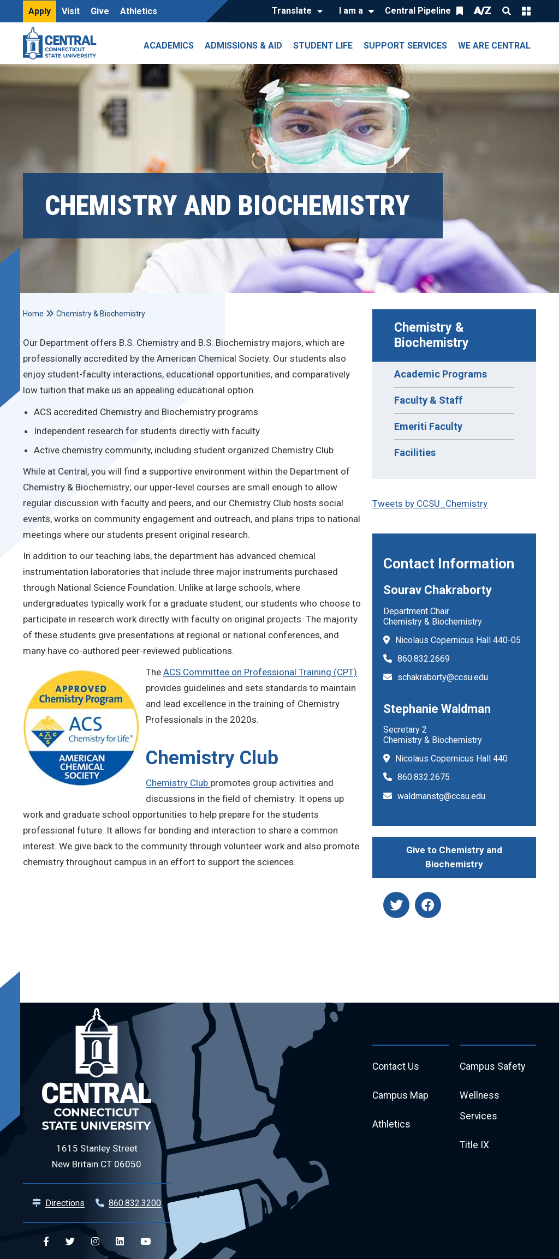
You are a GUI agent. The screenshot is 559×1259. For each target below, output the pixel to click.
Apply (39, 11)
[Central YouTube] (145, 1242)
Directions (65, 1203)
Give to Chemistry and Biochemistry (454, 857)
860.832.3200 (135, 1203)
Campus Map (401, 1096)
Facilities (415, 452)
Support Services (405, 45)
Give (100, 11)
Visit (71, 11)
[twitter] (396, 905)
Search (506, 11)
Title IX (475, 1147)
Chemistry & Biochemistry (431, 335)
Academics (169, 45)
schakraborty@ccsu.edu (442, 677)
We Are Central (494, 45)
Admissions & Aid (243, 45)
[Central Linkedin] (120, 1242)
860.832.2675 (423, 777)
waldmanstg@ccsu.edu (441, 796)
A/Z (482, 10)
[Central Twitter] (70, 1242)
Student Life (323, 45)
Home (33, 313)
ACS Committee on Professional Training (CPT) (260, 672)
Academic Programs (440, 374)
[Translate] (294, 11)
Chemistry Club (178, 782)
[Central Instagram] (95, 1242)
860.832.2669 (423, 659)
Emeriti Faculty (428, 426)
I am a (351, 10)
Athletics (138, 11)
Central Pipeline (418, 10)
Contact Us (396, 1067)
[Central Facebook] (46, 1242)
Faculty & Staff (428, 400)
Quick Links (526, 11)
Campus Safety (493, 1067)
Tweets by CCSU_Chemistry (429, 503)
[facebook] (428, 905)
